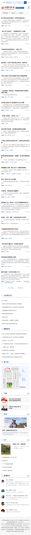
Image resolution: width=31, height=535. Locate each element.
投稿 (4, 2)
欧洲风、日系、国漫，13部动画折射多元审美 (13, 217)
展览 (9, 25)
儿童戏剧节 (7, 70)
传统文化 (12, 97)
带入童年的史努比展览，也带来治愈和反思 (13, 18)
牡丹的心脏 (5, 317)
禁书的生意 (5, 460)
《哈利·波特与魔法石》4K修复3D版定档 (12, 244)
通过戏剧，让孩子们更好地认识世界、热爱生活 (14, 62)
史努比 (6, 25)
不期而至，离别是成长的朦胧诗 (9, 191)
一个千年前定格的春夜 (7, 464)
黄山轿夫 (11, 479)
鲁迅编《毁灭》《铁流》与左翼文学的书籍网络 (13, 353)
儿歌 (8, 97)
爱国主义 (10, 85)
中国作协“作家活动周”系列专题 (15, 407)
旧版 (29, 2)
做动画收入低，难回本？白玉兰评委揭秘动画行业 (14, 202)
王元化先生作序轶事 (7, 467)
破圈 (16, 162)
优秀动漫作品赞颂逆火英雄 (8, 257)
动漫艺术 (21, 13)
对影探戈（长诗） (13, 509)
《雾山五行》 (8, 173)
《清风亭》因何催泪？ (7, 470)
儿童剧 (11, 70)
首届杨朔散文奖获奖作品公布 (9, 310)
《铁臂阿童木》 (19, 281)
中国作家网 (5, 13)
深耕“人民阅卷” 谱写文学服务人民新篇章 (12, 303)
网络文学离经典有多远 (7, 313)
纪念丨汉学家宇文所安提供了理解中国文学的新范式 (14, 333)
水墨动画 (15, 57)
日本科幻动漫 (7, 281)
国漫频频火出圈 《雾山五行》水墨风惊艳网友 (13, 167)
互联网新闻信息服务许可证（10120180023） (15, 522)
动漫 (6, 266)
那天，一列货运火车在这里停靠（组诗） (18, 495)
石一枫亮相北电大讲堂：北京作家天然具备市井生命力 (15, 343)
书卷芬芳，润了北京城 (7, 340)
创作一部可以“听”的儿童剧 (8, 179)
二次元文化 (11, 162)
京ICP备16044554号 (13, 520)
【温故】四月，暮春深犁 (8, 347)
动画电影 (11, 150)
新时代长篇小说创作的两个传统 (9, 323)
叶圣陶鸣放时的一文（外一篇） (9, 457)
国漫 (6, 135)
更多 (28, 393)
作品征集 (9, 266)
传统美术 (11, 57)
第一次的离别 (7, 197)
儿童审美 (10, 238)
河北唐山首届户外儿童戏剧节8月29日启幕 (12, 102)
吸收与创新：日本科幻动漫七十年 (10, 272)
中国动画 (6, 57)
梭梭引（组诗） (13, 490)
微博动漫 (6, 162)
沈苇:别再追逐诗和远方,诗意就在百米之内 (12, 357)
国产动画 (9, 135)
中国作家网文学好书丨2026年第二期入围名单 (13, 307)
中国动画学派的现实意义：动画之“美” (11, 49)
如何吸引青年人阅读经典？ (8, 350)
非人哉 (13, 135)
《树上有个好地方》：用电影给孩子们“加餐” (13, 31)
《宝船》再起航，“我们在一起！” (10, 116)
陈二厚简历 (5, 300)
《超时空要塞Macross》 (9, 282)
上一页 (11, 288)
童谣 (6, 97)
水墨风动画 (18, 173)
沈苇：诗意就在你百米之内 (9, 430)
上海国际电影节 (8, 211)
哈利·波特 (7, 251)
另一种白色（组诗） (14, 502)
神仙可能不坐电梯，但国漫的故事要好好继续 (13, 129)
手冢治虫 (13, 281)
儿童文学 (13, 13)
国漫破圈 (14, 173)
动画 (17, 211)
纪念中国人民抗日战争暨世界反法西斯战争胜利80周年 (15, 399)
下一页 (19, 288)
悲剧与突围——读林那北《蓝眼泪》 (11, 320)
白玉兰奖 (14, 211)
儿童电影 (6, 43)
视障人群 (10, 185)
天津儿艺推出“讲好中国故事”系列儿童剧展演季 (14, 76)
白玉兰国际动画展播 (13, 223)
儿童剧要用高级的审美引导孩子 (9, 229)
